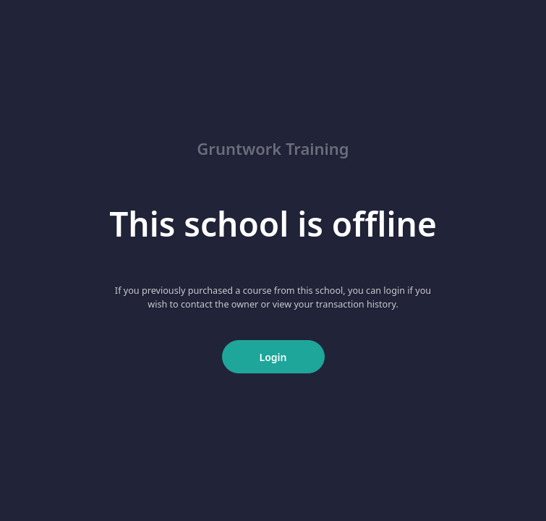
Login (273, 357)
